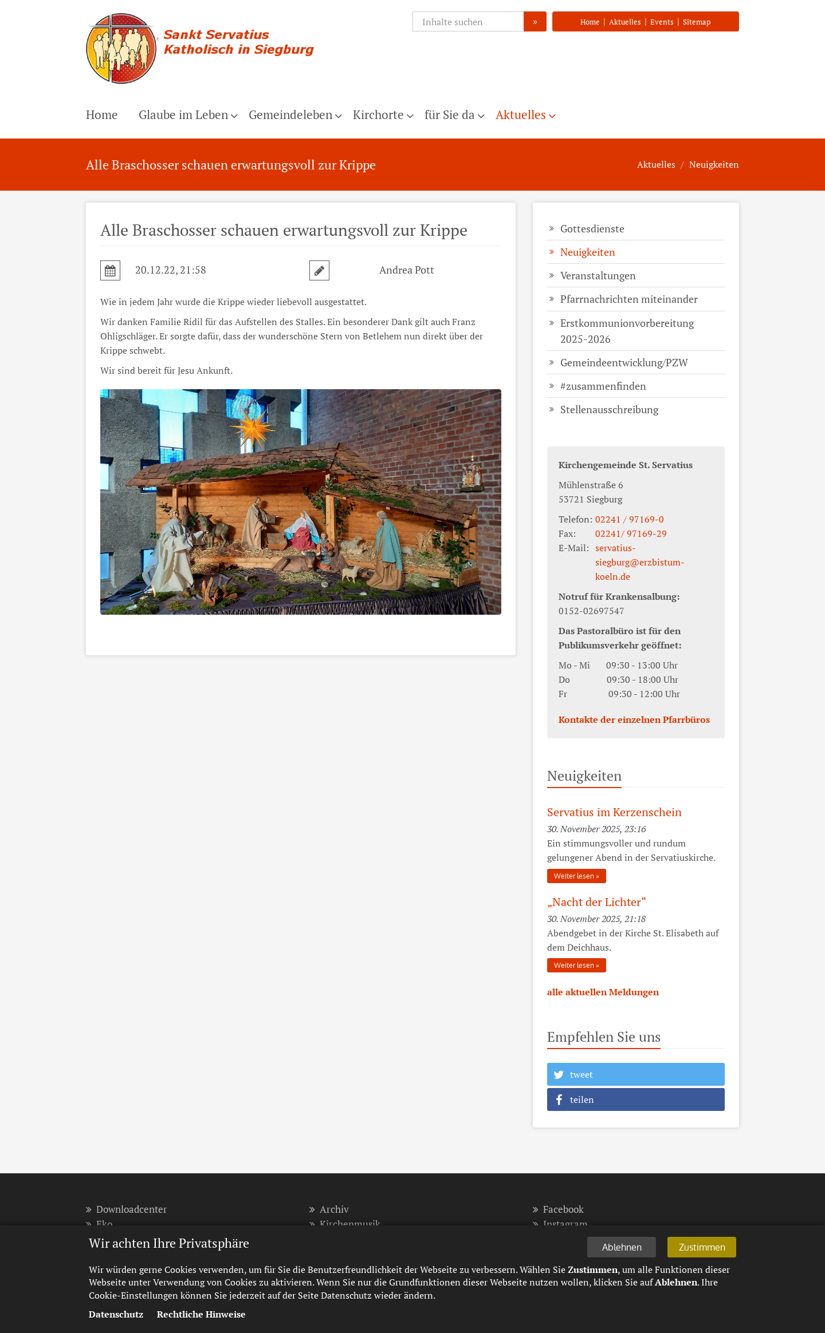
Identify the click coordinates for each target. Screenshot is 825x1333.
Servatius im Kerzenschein (614, 812)
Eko (99, 1224)
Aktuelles (625, 22)
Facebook (558, 1209)
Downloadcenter (126, 1209)
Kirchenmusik (344, 1224)
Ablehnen (622, 1247)
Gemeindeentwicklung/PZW (624, 362)
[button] (636, 1074)
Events (662, 22)
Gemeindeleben (290, 114)
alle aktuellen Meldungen (603, 992)
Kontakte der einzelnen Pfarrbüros (634, 719)
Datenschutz (116, 1314)
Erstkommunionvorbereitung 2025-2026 (627, 331)
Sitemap (696, 22)
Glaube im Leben (183, 114)
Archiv (329, 1209)
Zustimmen (702, 1247)
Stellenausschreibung (609, 409)
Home (590, 22)
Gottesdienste (592, 228)
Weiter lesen (574, 876)
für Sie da (450, 114)
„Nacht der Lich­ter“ (596, 901)
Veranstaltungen (598, 275)
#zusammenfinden (603, 386)
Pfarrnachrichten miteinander (629, 299)
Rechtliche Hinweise (201, 1314)
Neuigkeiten (714, 164)
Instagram (560, 1224)
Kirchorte (378, 114)
